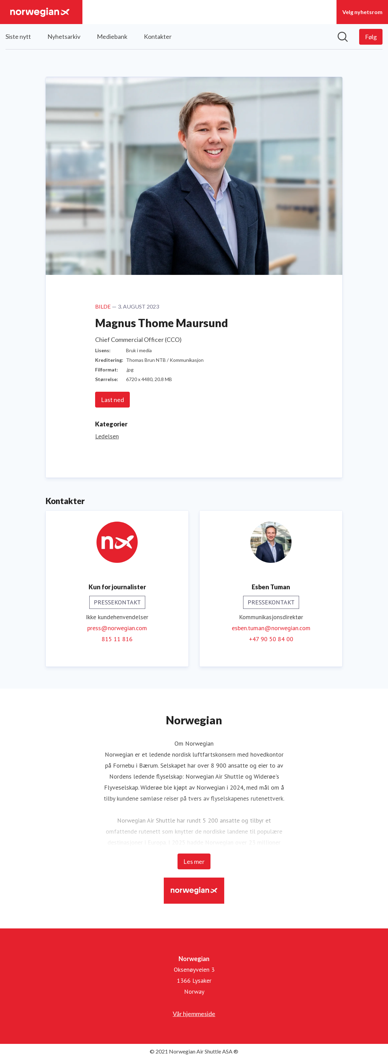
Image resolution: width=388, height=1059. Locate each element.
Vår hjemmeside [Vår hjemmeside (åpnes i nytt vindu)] (194, 1013)
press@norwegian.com (117, 628)
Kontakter (158, 36)
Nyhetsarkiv (63, 36)
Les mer (194, 861)
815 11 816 (117, 639)
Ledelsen (107, 436)
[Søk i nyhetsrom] (342, 36)
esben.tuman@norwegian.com (271, 628)
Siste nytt (18, 36)
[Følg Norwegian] (371, 37)
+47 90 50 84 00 (271, 639)
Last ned (112, 399)
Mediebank (112, 36)
